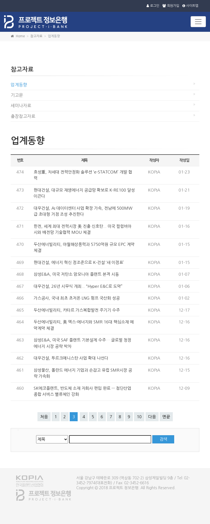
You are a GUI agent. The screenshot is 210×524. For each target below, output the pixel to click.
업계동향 (19, 84)
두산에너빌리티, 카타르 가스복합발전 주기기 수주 (77, 310)
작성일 (184, 160)
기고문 (17, 95)
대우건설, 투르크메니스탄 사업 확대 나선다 (71, 358)
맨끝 (166, 417)
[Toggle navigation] (198, 21)
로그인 (153, 5)
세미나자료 (21, 105)
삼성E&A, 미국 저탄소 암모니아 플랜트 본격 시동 (76, 274)
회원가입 (170, 5)
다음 (152, 417)
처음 (44, 417)
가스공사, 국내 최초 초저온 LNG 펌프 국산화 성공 (77, 298)
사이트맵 (190, 5)
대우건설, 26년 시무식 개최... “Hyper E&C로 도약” (78, 286)
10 (139, 417)
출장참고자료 (23, 116)
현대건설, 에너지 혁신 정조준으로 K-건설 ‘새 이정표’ (79, 262)
